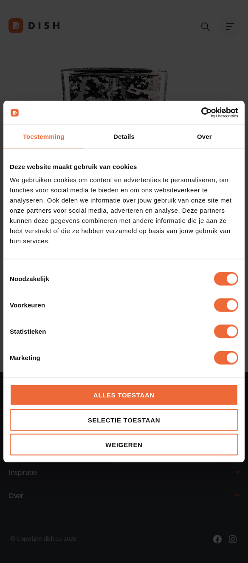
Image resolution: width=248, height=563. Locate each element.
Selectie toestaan (124, 419)
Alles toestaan (124, 395)
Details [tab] (124, 136)
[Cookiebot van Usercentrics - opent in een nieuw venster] (201, 112)
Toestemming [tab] (44, 136)
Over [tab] (204, 136)
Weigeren (123, 444)
